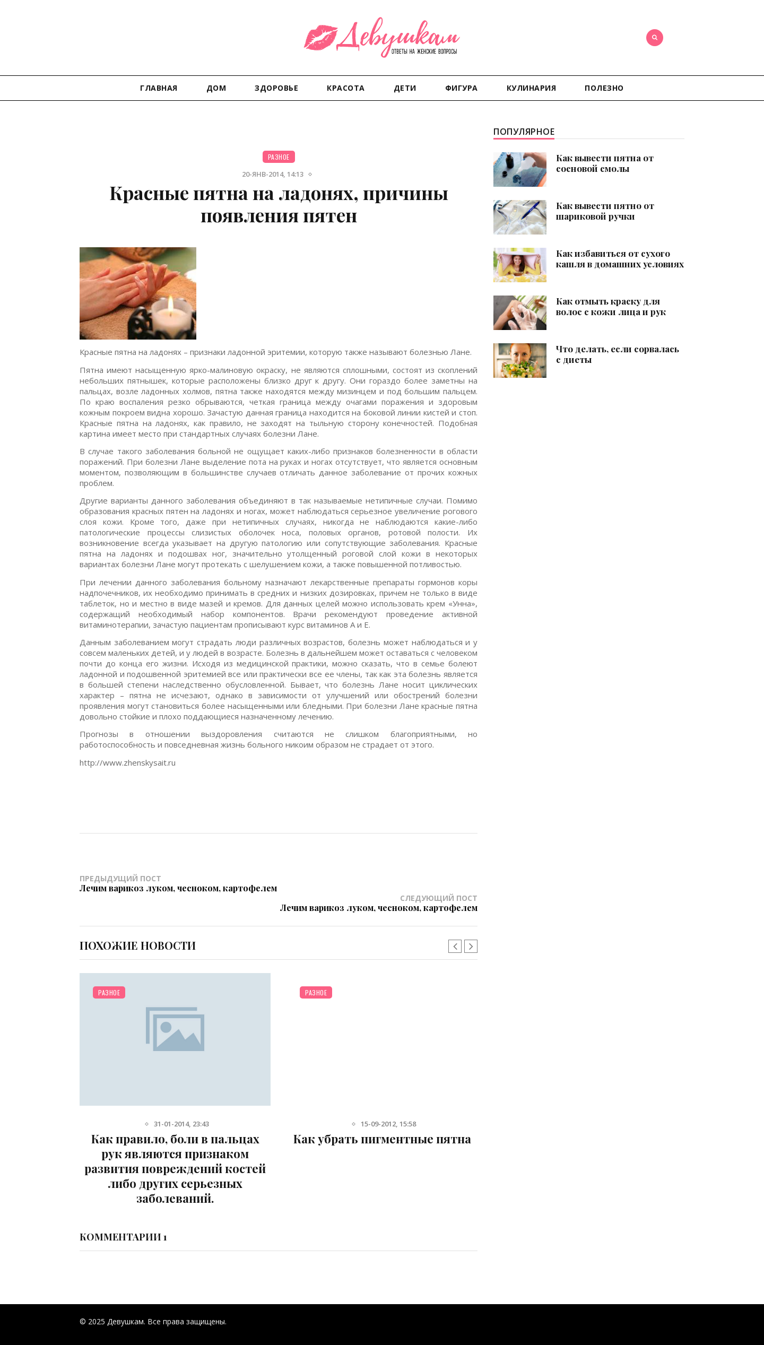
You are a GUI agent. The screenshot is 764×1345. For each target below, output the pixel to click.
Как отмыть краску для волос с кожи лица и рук (611, 306)
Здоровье (276, 88)
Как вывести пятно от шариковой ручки (605, 210)
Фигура (461, 88)
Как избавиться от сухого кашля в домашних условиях (620, 258)
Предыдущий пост (179, 883)
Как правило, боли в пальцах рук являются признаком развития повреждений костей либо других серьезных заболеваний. (175, 1148)
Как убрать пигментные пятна (382, 1119)
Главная (159, 88)
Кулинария (532, 88)
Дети (405, 88)
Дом (216, 88)
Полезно (604, 88)
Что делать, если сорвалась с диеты (617, 354)
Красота (346, 88)
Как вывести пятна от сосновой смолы (605, 163)
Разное (279, 156)
